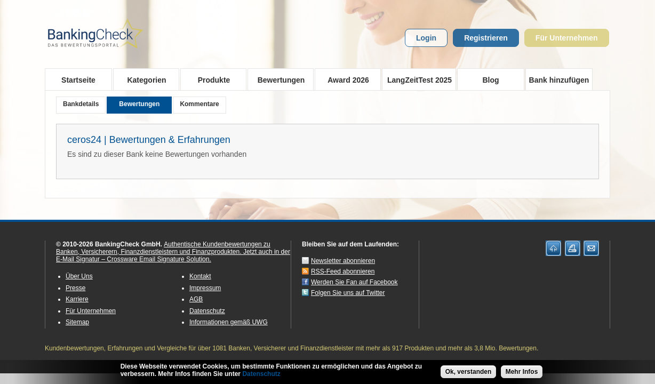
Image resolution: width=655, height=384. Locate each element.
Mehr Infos (522, 372)
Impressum (205, 288)
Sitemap (77, 322)
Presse (75, 288)
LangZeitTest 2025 (417, 79)
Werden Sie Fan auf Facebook (354, 282)
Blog (490, 80)
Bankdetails (81, 104)
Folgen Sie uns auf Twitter (348, 293)
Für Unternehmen (567, 38)
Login (426, 38)
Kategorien (143, 79)
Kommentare (199, 104)
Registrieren (486, 38)
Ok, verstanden (468, 372)
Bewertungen (277, 79)
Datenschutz (207, 311)
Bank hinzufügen (559, 80)
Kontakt (200, 276)
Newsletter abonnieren (343, 261)
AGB (196, 299)
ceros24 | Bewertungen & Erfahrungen (148, 139)
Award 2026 (345, 79)
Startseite (78, 80)
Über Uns (79, 276)
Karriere (77, 299)
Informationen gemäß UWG (228, 322)
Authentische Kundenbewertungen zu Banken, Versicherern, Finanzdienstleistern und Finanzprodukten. (163, 248)
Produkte (210, 79)
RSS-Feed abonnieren (342, 271)
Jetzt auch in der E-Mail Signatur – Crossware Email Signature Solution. (173, 255)
